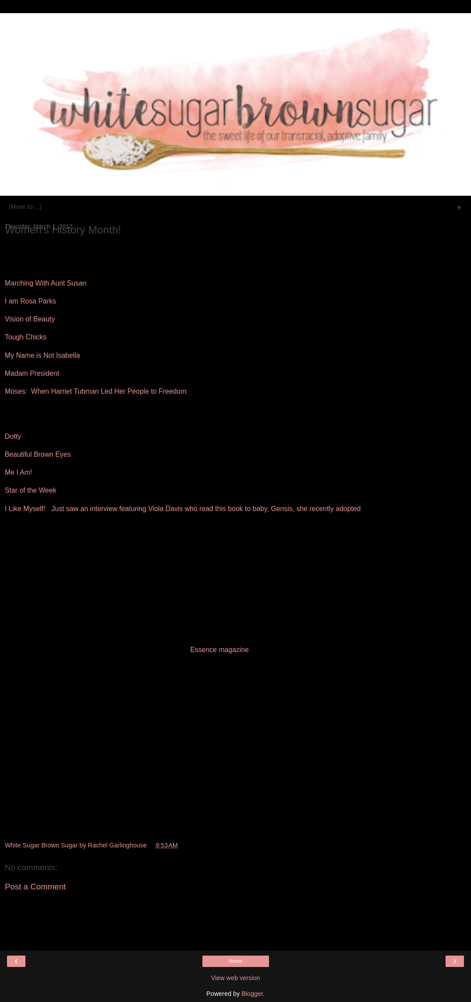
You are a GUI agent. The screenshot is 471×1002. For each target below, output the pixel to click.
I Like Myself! (25, 508)
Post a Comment (35, 886)
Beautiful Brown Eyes (38, 454)
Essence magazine (219, 649)
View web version (235, 977)
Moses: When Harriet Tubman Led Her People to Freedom (95, 391)
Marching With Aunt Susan (46, 283)
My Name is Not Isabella (42, 355)
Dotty (13, 436)
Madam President (32, 373)
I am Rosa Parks (30, 301)
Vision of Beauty (30, 319)
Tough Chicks (25, 337)
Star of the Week (31, 490)
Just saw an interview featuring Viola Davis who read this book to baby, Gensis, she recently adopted (206, 508)
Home (235, 961)
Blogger (252, 993)
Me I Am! (18, 472)
